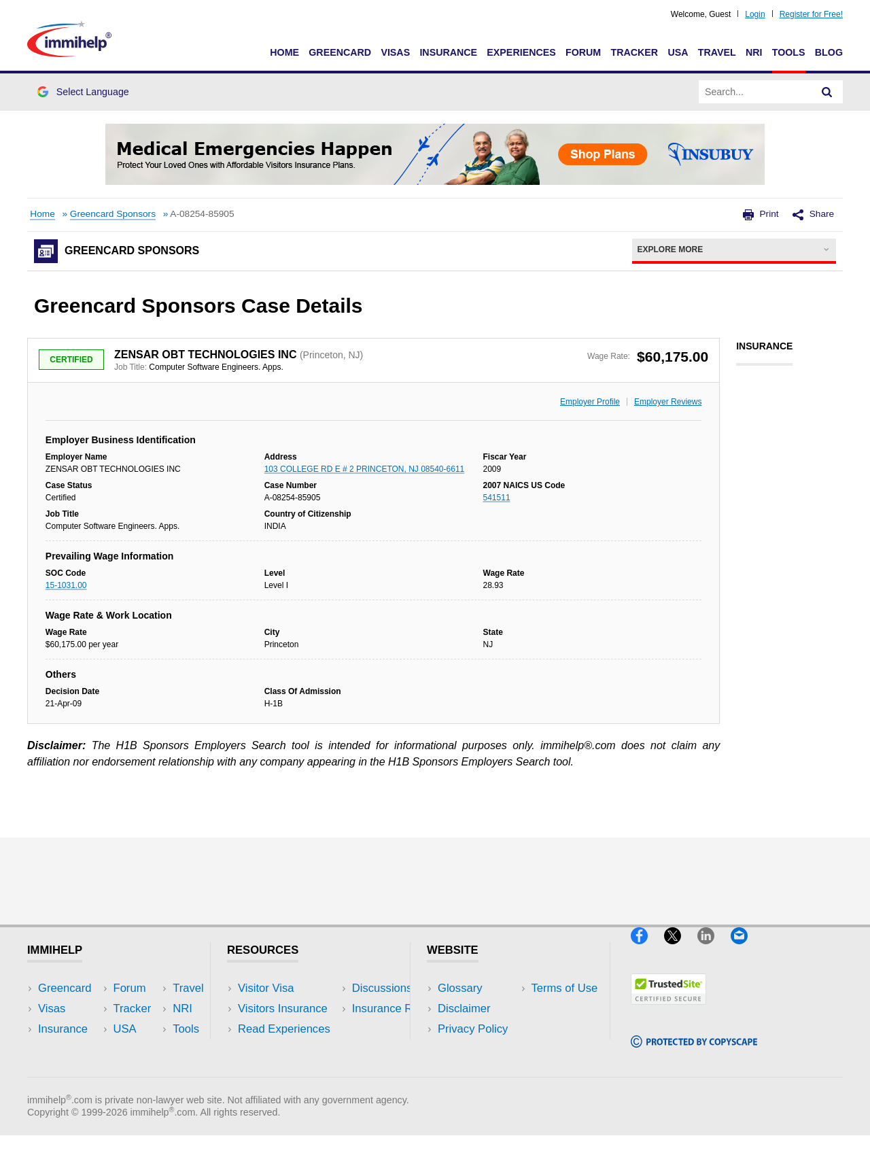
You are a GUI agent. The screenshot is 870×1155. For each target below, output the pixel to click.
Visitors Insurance (283, 1008)
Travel (717, 52)
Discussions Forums (289, 1049)
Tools (788, 52)
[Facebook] (647, 949)
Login (755, 14)
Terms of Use (471, 1049)
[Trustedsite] (668, 1010)
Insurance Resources (291, 1070)
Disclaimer (464, 1008)
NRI (754, 52)
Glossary (460, 988)
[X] (680, 949)
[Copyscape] (694, 1053)
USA (677, 52)
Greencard (340, 52)
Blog (829, 52)
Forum (583, 52)
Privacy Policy (473, 1028)
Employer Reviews (667, 402)
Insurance (448, 52)
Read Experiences (284, 1028)
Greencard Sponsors (113, 214)
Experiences (521, 52)
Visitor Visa (266, 988)
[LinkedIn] (714, 949)
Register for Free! (811, 14)
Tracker (634, 52)
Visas (395, 52)
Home (284, 52)
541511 (496, 497)
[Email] (746, 949)
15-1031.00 (66, 585)
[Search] (827, 91)
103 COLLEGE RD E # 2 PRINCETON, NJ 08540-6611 (364, 469)
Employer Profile (590, 402)
